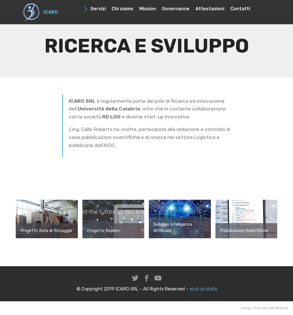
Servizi (94, 8)
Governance (175, 8)
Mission (147, 8)
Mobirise (281, 308)
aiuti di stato (202, 289)
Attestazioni (209, 8)
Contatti (240, 8)
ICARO (50, 12)
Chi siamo (122, 8)
